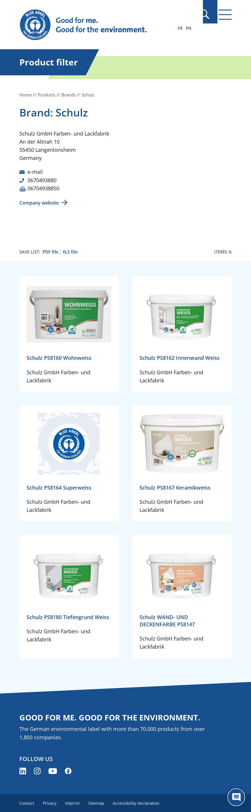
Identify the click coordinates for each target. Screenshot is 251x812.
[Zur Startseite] (93, 25)
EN (188, 28)
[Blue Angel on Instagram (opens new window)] (37, 770)
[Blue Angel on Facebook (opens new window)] (68, 770)
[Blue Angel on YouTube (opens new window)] (52, 770)
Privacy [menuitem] (50, 802)
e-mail (35, 171)
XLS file (70, 251)
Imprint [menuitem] (73, 802)
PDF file (50, 251)
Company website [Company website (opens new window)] (39, 202)
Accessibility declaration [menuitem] (138, 802)
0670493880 (42, 179)
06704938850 (43, 188)
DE (180, 28)
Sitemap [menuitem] (98, 802)
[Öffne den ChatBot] (236, 797)
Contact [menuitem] (26, 802)
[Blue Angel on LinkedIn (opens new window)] (22, 770)
